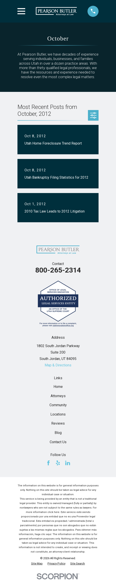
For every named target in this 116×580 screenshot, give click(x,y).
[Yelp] (57, 462)
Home (58, 387)
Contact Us (58, 442)
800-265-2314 (58, 270)
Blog (58, 433)
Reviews (58, 423)
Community (58, 405)
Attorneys (58, 396)
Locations (58, 414)
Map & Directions (58, 365)
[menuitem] (37, 563)
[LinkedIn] (67, 462)
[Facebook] (48, 462)
